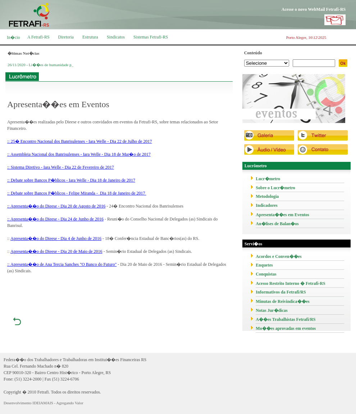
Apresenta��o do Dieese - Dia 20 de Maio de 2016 (56, 251)
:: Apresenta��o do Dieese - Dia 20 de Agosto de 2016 (56, 206)
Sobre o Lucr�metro (275, 187)
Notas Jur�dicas (271, 310)
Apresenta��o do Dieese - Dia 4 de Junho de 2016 (55, 238)
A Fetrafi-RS (38, 37)
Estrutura (90, 37)
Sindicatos (116, 37)
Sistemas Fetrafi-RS (150, 37)
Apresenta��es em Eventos (282, 214)
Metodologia (267, 196)
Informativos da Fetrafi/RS (281, 292)
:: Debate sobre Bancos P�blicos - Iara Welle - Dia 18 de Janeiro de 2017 (71, 180)
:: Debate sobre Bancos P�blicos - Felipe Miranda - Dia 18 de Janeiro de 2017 (76, 193)
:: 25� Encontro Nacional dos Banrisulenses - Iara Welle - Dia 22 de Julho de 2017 (79, 141)
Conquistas (266, 274)
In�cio (13, 37)
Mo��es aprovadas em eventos (286, 328)
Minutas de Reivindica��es (282, 301)
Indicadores (266, 205)
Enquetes (264, 265)
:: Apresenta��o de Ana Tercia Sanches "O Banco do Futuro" (62, 264)
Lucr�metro (268, 178)
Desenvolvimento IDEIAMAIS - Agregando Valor (43, 403)
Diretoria (66, 37)
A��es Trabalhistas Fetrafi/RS (285, 319)
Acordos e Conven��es (278, 256)
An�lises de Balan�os (277, 223)
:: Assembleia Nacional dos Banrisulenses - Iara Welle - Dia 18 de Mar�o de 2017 (79, 154)
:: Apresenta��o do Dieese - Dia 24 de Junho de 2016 (55, 219)
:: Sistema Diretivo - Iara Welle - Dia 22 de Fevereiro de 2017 (60, 167)
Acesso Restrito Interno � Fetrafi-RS (290, 283)
